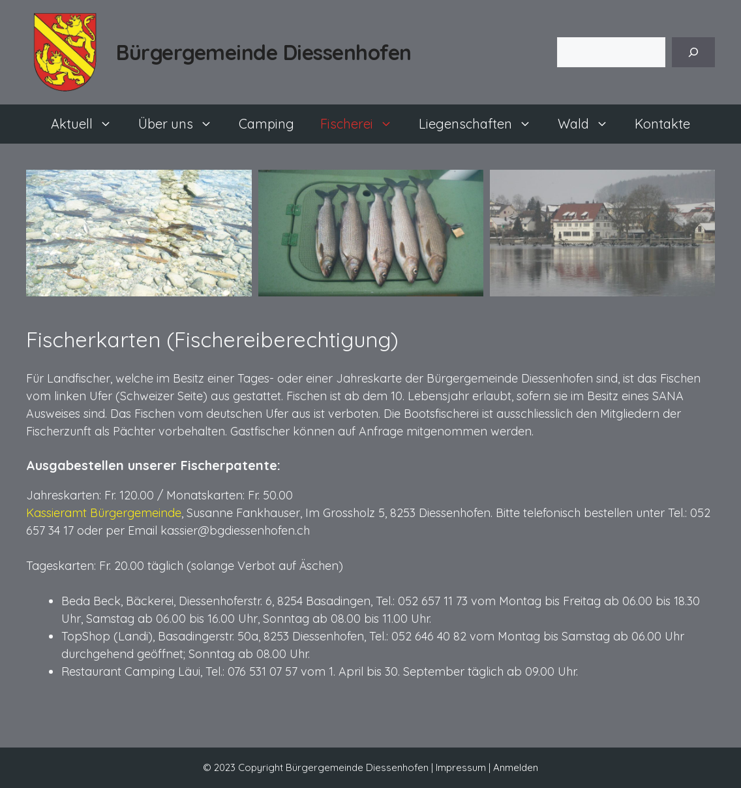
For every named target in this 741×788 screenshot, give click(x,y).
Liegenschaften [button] (482, 124)
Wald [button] (590, 124)
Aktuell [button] (88, 124)
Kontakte (662, 124)
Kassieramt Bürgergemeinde (103, 512)
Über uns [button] (182, 124)
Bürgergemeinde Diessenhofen (264, 52)
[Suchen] (693, 52)
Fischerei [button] (363, 124)
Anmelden (515, 767)
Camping (266, 124)
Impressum (461, 767)
